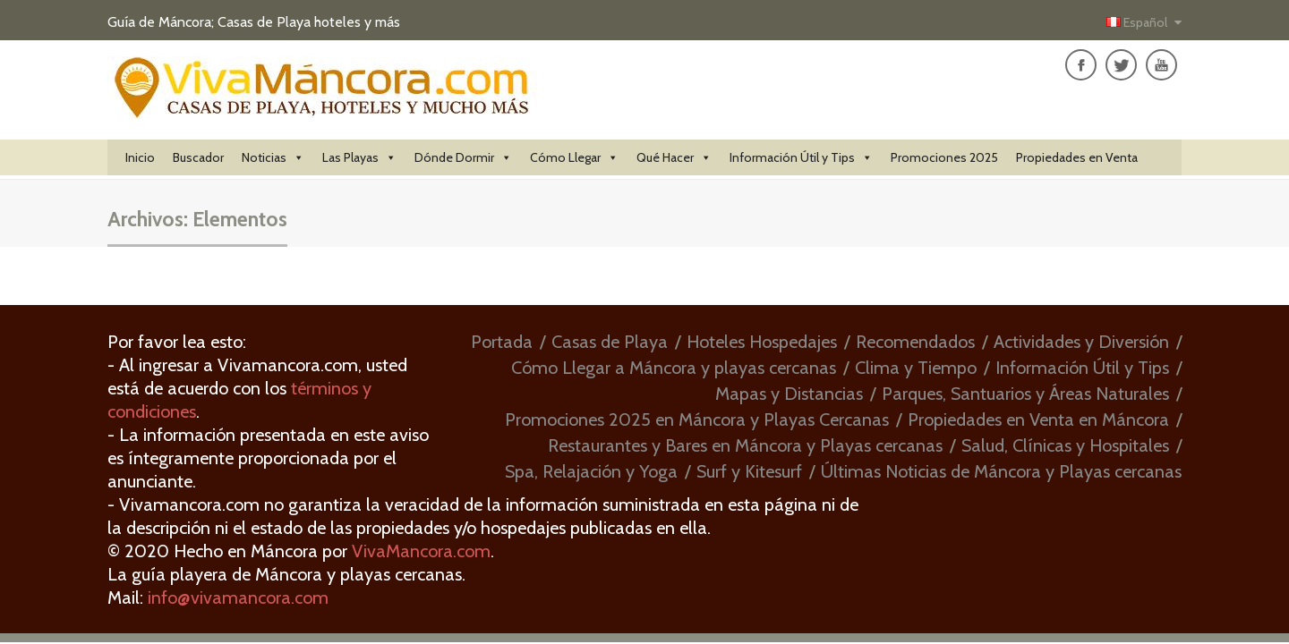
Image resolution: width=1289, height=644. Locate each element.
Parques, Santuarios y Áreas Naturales (1025, 393)
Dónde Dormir (463, 157)
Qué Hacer (674, 157)
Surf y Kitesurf (749, 471)
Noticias (273, 157)
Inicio (140, 157)
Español (1138, 22)
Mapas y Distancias (789, 393)
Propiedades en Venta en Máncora (1038, 419)
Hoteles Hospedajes (762, 341)
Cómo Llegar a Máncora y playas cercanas (673, 367)
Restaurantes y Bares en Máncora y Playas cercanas (745, 445)
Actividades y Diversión (1081, 341)
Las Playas (359, 157)
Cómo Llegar (574, 157)
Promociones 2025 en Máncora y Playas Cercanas (697, 419)
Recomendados (915, 341)
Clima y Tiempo (916, 367)
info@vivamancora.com (238, 597)
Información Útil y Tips (801, 157)
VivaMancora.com (421, 551)
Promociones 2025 (944, 157)
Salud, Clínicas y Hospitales (1065, 445)
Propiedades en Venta (1077, 157)
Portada (502, 341)
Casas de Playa (609, 341)
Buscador (198, 157)
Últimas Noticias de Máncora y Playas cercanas (1001, 471)
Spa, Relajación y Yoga (591, 471)
